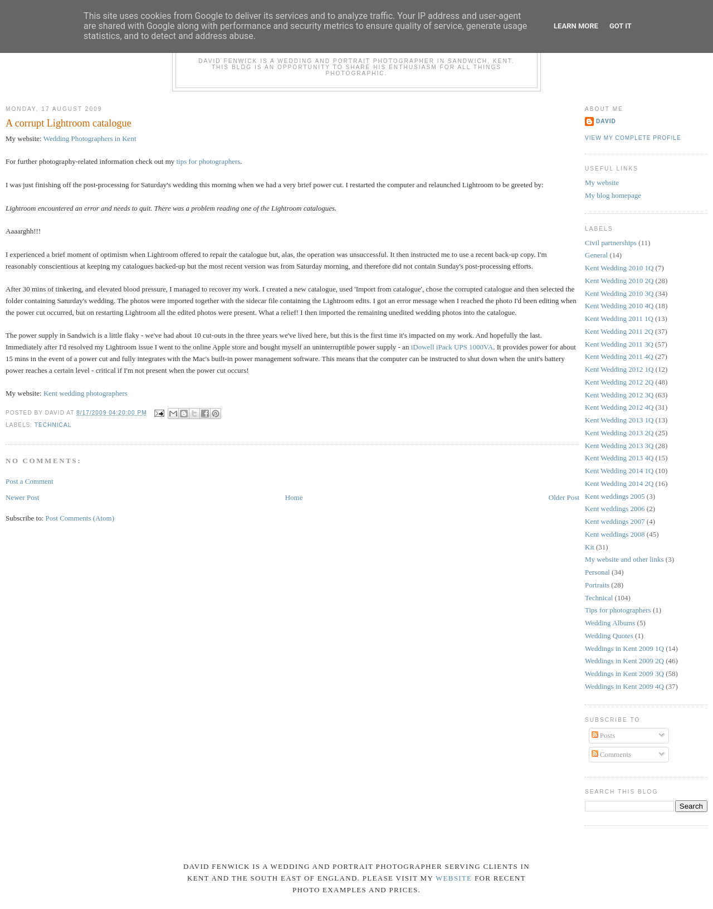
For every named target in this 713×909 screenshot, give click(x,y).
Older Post (564, 497)
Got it (620, 26)
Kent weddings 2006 (615, 508)
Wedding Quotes (609, 635)
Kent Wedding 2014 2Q (619, 483)
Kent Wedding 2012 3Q (619, 395)
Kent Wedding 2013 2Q (619, 433)
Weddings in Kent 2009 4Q (624, 686)
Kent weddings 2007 (615, 521)
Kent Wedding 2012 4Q (619, 407)
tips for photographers (209, 161)
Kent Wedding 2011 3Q (619, 344)
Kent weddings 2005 (615, 496)
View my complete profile (633, 138)
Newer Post (22, 497)
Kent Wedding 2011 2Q (619, 331)
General (596, 255)
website (454, 878)
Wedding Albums (610, 623)
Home (294, 497)
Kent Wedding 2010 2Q (619, 280)
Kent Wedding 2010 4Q (619, 306)
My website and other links (624, 559)
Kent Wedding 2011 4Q (619, 356)
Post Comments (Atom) (80, 518)
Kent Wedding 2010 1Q (619, 268)
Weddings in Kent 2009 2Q (624, 661)
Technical (53, 425)
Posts (604, 735)
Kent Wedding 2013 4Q (619, 458)
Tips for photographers (618, 610)
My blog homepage (613, 195)
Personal (597, 572)
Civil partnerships (611, 243)
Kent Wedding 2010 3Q (619, 293)
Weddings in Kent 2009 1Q (624, 648)
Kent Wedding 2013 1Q (619, 420)
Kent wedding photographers (85, 393)
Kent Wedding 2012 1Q (619, 369)
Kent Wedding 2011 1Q (619, 318)
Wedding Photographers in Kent (89, 138)
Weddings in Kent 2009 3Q (624, 673)
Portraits (597, 585)
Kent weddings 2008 (615, 534)
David (606, 121)
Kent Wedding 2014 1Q (619, 470)
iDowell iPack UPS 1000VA (452, 347)
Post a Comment (29, 481)
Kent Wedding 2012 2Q (619, 382)
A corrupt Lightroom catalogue (68, 123)
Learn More (576, 26)
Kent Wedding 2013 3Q (619, 445)
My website (602, 182)
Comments (612, 754)
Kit (589, 547)
